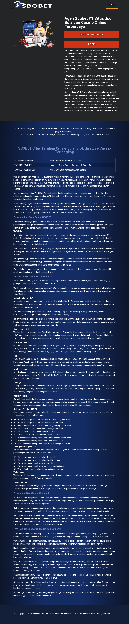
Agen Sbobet (95, 53)
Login (112, 5)
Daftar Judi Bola (92, 34)
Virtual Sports (103, 515)
